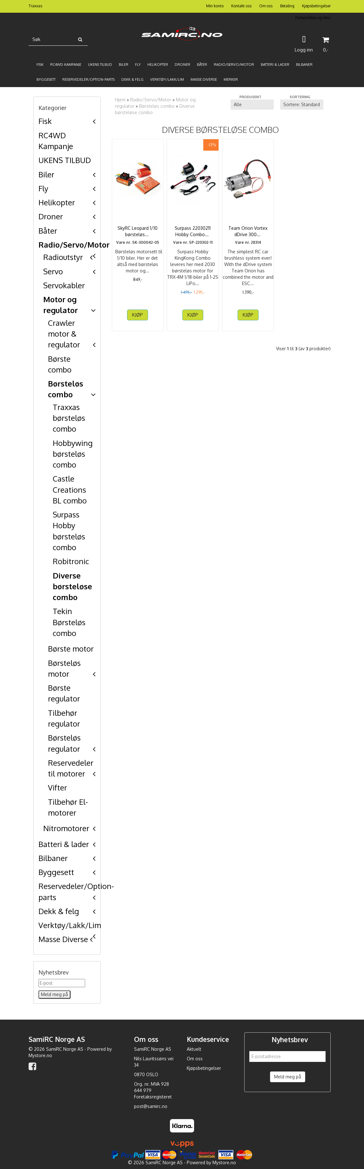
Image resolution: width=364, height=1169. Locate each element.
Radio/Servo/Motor (74, 245)
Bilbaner (53, 858)
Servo (53, 271)
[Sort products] (301, 104)
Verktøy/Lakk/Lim (69, 925)
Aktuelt (194, 1049)
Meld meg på (287, 1076)
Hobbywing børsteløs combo (73, 454)
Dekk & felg (58, 911)
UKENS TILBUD (64, 160)
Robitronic (71, 561)
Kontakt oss (241, 5)
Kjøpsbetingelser (316, 5)
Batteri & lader (63, 844)
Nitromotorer (66, 828)
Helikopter (56, 202)
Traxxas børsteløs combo (69, 418)
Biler (46, 174)
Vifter (57, 787)
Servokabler (64, 285)
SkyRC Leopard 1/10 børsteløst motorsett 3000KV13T (137, 234)
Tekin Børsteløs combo (69, 622)
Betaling (287, 5)
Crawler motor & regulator (64, 334)
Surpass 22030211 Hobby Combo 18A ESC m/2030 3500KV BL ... (192, 234)
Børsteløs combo (157, 106)
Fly (43, 188)
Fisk (45, 121)
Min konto (215, 5)
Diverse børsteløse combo (72, 586)
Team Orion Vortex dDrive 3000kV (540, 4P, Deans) (248, 234)
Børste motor (71, 648)
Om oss (266, 5)
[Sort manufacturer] (252, 104)
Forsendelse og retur (313, 17)
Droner (50, 216)
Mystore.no (40, 1055)
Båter (47, 231)
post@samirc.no (150, 1106)
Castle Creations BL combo (70, 489)
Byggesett (56, 872)
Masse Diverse (63, 939)
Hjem (120, 99)
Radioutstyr (63, 257)
